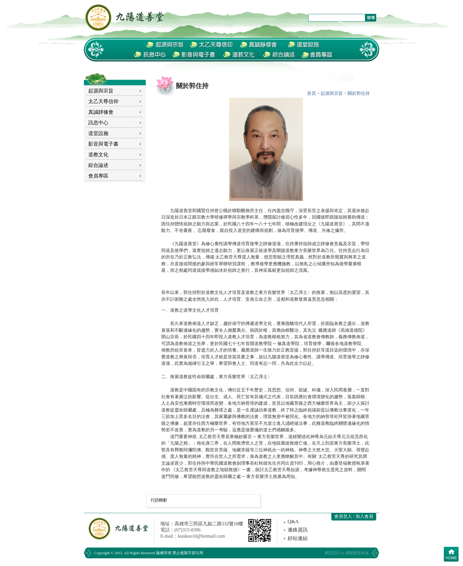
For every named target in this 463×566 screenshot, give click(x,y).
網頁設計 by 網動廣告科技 (347, 553)
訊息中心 (98, 123)
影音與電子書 (103, 144)
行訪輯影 (159, 500)
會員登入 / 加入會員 (353, 516)
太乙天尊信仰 (103, 101)
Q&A (293, 521)
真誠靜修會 (100, 112)
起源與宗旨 (100, 91)
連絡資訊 (298, 530)
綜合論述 (98, 165)
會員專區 (98, 176)
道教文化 (98, 154)
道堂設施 (98, 133)
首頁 (311, 93)
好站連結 (298, 538)
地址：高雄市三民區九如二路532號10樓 (201, 523)
